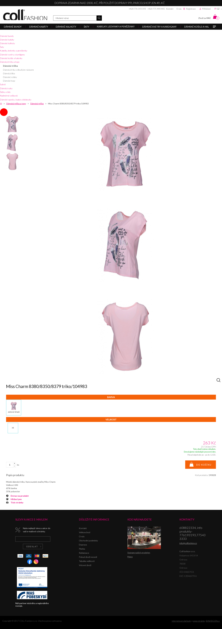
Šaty (2, 47)
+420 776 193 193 (137, 9)
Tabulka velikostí (87, 561)
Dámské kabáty (7, 39)
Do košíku (203, 464)
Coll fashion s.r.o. (25, 14)
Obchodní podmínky (88, 540)
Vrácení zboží (85, 565)
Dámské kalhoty (7, 43)
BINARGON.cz (213, 621)
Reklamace (84, 553)
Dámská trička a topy (9, 62)
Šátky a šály (5, 92)
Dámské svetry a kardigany (12, 54)
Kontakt (169, 9)
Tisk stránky (17, 502)
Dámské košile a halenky (11, 58)
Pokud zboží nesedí (88, 557)
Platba (82, 548)
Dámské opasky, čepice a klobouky (15, 99)
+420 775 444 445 (156, 9)
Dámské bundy (7, 36)
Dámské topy (9, 80)
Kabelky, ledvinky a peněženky (13, 50)
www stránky (199, 621)
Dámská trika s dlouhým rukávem (18, 69)
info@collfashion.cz (188, 543)
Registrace (191, 9)
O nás (179, 9)
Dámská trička (10, 66)
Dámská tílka (9, 73)
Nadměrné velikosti (9, 95)
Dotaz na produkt (20, 495)
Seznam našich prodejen (138, 552)
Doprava (83, 544)
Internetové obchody (181, 621)
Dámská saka (6, 88)
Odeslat (32, 546)
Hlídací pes (16, 499)
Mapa (130, 556)
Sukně (3, 84)
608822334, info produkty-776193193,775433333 (192, 533)
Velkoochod (84, 532)
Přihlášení (206, 9)
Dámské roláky (10, 77)
